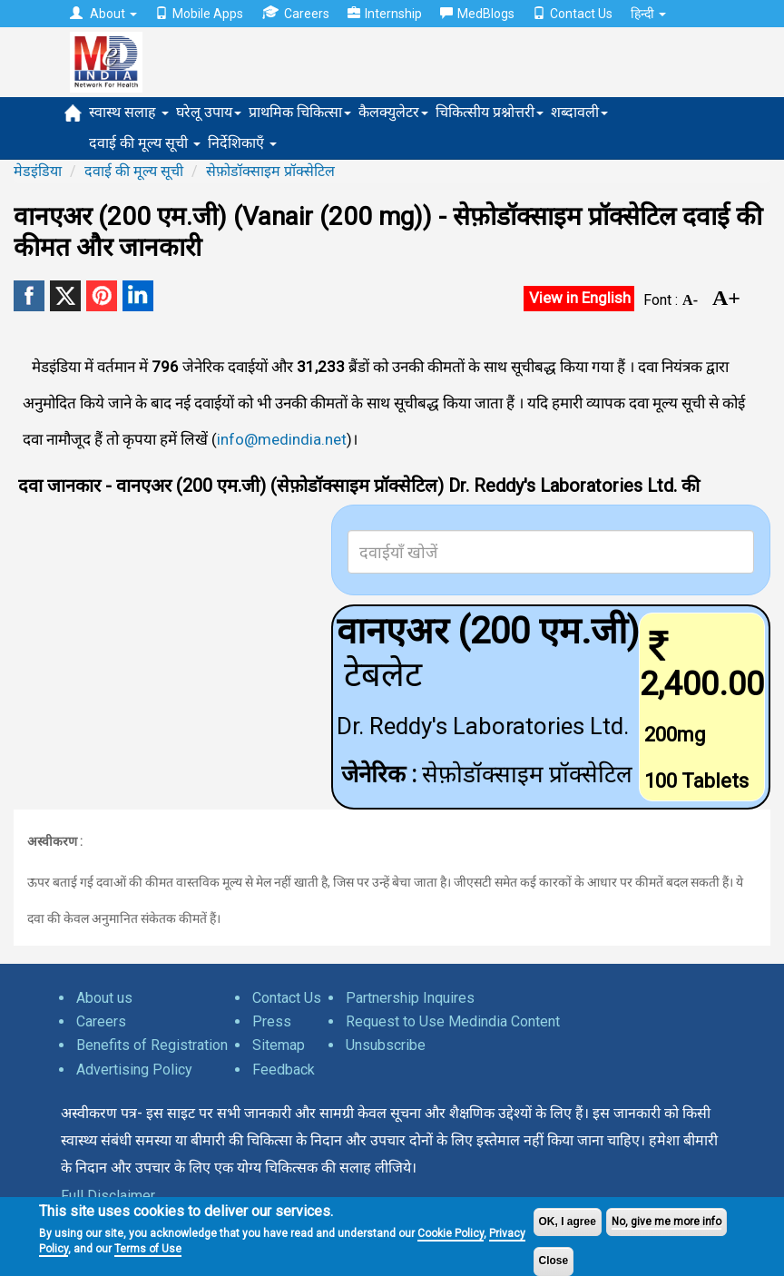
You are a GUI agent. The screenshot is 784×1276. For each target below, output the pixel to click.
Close (554, 1260)
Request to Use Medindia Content (453, 1021)
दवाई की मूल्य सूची (145, 143)
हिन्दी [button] (648, 13)
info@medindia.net (282, 439)
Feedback (283, 1069)
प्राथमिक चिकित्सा (300, 112)
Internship (385, 13)
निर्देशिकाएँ (242, 143)
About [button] (103, 13)
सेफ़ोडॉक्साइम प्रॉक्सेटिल (270, 171)
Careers (295, 13)
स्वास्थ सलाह (129, 112)
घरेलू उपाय (208, 112)
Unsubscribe (386, 1045)
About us (104, 997)
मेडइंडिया (38, 171)
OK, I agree (567, 1221)
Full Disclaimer (108, 1195)
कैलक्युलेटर (393, 112)
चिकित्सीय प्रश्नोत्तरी (490, 112)
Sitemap (278, 1045)
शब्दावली (579, 112)
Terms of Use (147, 1248)
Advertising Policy (134, 1069)
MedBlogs (477, 13)
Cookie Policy (450, 1233)
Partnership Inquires (410, 997)
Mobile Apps (199, 13)
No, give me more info (666, 1221)
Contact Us (572, 13)
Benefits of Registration (152, 1045)
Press (271, 1021)
